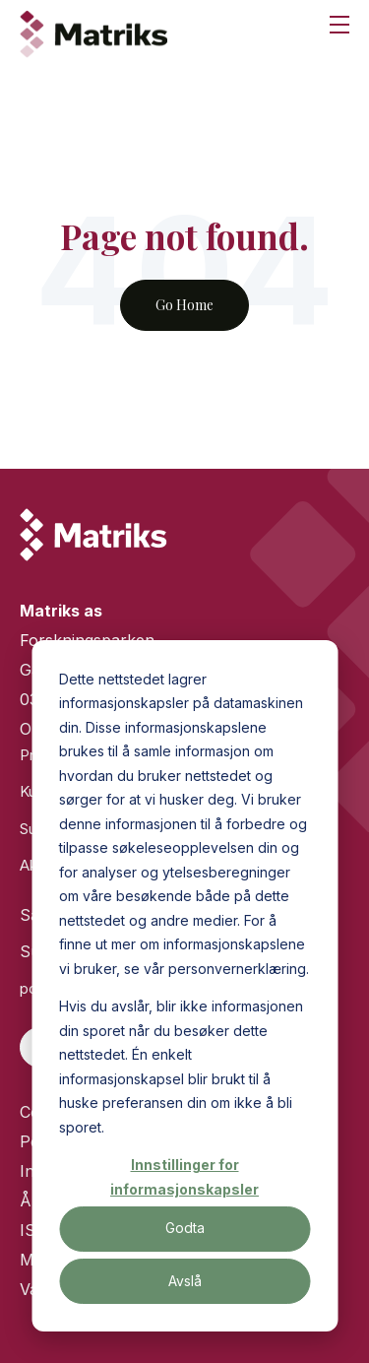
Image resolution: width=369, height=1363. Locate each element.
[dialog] (184, 985)
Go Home (184, 304)
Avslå (185, 1280)
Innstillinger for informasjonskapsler (184, 1177)
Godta (185, 1227)
